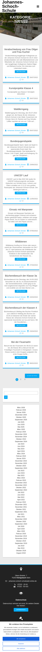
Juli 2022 (21, 492)
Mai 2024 (21, 449)
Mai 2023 (21, 475)
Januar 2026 (21, 412)
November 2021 (21, 507)
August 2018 (21, 553)
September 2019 (21, 543)
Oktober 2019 (21, 541)
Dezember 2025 (21, 415)
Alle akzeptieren (21, 639)
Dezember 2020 (21, 519)
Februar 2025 (21, 432)
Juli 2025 (21, 422)
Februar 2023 (21, 480)
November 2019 (21, 538)
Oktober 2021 (21, 509)
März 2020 (21, 531)
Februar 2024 (21, 456)
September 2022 (21, 490)
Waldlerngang (21, 109)
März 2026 (21, 407)
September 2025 (21, 420)
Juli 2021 (21, 514)
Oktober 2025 (21, 417)
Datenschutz (20, 609)
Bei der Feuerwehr (21, 342)
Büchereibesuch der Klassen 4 (21, 308)
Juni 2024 (21, 446)
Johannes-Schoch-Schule (12, 6)
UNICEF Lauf (21, 175)
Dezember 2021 (21, 504)
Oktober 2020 (21, 521)
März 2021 (21, 517)
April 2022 (21, 500)
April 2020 (21, 529)
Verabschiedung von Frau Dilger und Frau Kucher (21, 50)
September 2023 (21, 468)
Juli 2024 (21, 444)
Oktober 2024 (21, 439)
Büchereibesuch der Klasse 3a (21, 275)
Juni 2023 (21, 473)
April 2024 (21, 451)
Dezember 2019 (21, 536)
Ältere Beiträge (32, 375)
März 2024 (21, 454)
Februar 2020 (21, 534)
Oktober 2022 (21, 487)
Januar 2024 (21, 458)
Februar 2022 (21, 502)
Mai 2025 (21, 427)
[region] (21, 637)
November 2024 (21, 437)
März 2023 (21, 478)
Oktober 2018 (21, 551)
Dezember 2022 (21, 483)
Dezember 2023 (21, 461)
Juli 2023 (21, 470)
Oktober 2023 (21, 466)
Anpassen (21, 643)
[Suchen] (6, 397)
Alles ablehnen (21, 648)
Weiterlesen (21, 71)
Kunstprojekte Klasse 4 (21, 88)
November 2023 (21, 463)
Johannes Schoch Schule (16, 77)
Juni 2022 (21, 495)
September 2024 (21, 441)
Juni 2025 (21, 424)
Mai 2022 (21, 497)
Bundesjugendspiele (21, 141)
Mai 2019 (21, 548)
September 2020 (21, 524)
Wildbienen (21, 241)
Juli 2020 (21, 526)
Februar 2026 (21, 410)
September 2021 (21, 512)
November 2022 (21, 485)
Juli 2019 (21, 546)
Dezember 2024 (21, 434)
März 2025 (21, 429)
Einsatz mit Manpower (21, 209)
